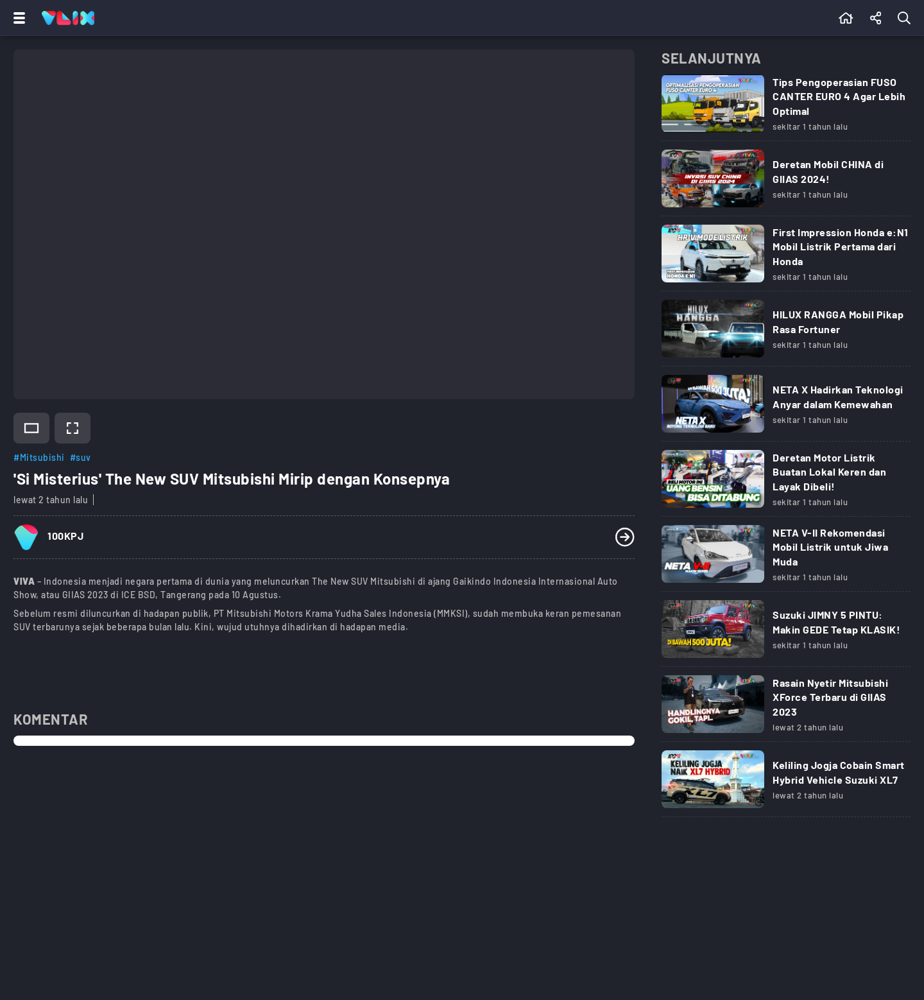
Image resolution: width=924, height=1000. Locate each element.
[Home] (68, 18)
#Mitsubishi (39, 457)
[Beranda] (846, 18)
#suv (80, 457)
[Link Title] (786, 107)
